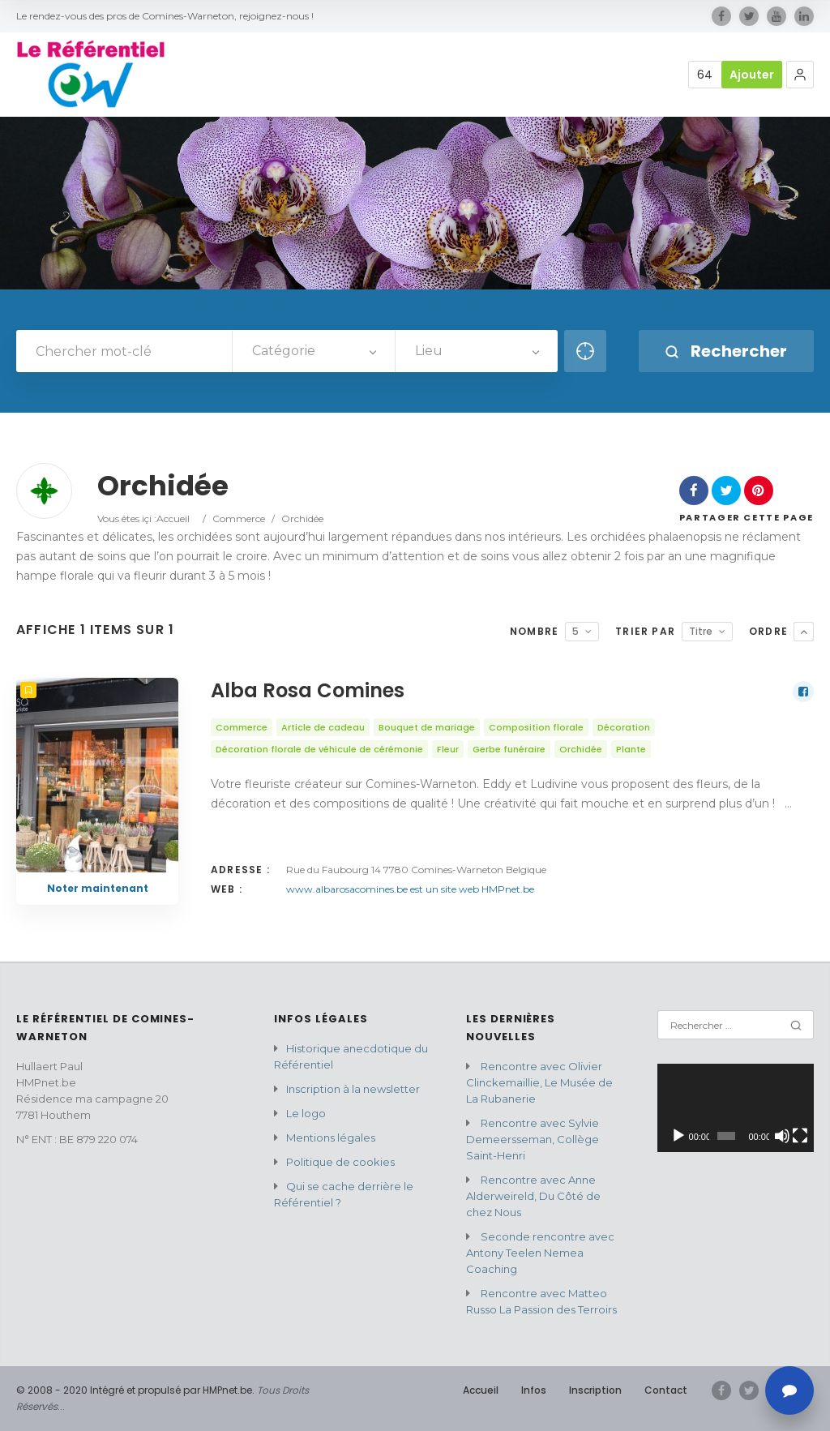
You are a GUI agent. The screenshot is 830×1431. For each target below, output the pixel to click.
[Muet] (782, 1136)
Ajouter (751, 74)
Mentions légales (330, 1137)
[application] (735, 1108)
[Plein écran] (800, 1136)
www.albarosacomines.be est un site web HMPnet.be (410, 889)
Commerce (238, 518)
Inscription (595, 1390)
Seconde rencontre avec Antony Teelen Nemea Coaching (540, 1252)
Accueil (173, 518)
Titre (700, 631)
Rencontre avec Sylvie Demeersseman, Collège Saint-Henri (532, 1139)
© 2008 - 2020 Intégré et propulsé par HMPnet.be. (135, 1390)
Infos (533, 1390)
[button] (800, 74)
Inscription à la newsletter (353, 1088)
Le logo (306, 1113)
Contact (665, 1390)
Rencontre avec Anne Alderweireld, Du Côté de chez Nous (533, 1196)
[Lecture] (678, 1136)
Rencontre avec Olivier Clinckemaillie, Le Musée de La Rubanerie (539, 1082)
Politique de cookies (340, 1161)
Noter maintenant (97, 888)
